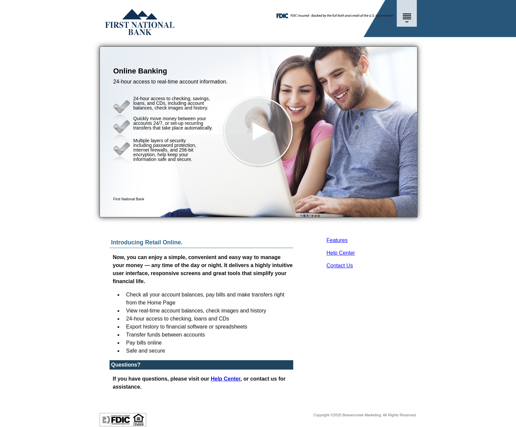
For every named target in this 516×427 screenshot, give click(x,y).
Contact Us (340, 265)
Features (337, 240)
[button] (258, 132)
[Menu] (407, 13)
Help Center (341, 253)
